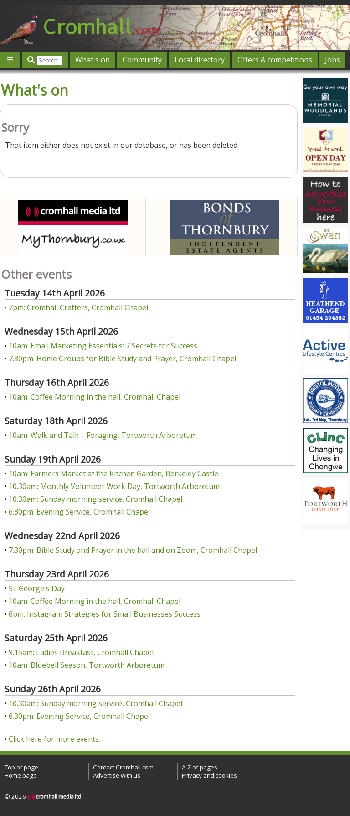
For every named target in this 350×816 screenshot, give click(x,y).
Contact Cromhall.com (123, 767)
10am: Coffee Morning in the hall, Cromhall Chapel (94, 397)
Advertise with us (116, 775)
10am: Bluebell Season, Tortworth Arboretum (87, 665)
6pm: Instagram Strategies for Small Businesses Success (105, 614)
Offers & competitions (274, 60)
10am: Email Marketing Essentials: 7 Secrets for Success (103, 346)
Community (142, 60)
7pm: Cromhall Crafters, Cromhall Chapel (78, 307)
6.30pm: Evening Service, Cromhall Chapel (79, 512)
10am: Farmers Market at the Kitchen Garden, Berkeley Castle (113, 473)
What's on (92, 60)
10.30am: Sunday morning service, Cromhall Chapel (95, 499)
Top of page (21, 767)
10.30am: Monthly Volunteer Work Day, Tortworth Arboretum (114, 486)
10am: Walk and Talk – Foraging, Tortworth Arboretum (103, 435)
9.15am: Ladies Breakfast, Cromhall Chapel (81, 652)
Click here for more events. (54, 739)
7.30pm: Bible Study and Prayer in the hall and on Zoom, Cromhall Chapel (133, 550)
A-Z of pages (199, 767)
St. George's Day (37, 588)
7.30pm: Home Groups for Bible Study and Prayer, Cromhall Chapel (122, 358)
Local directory (200, 60)
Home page (21, 775)
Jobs (332, 60)
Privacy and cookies (209, 775)
